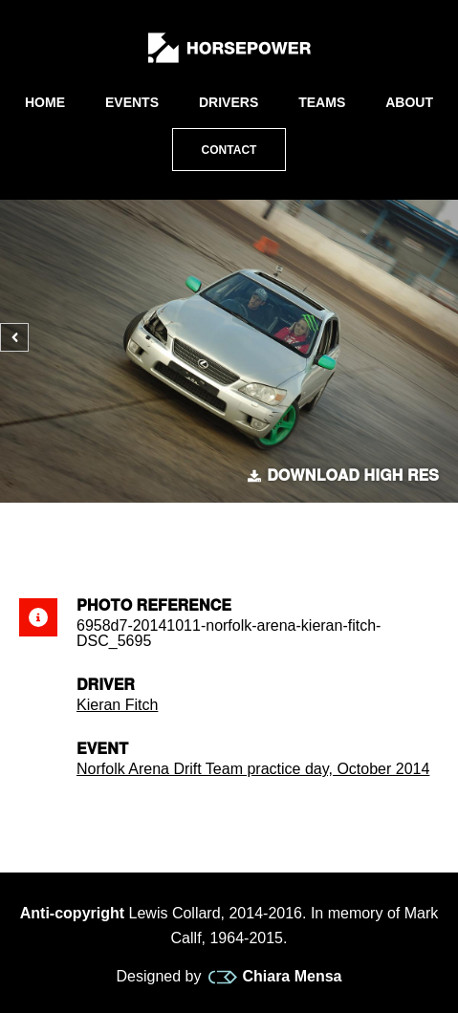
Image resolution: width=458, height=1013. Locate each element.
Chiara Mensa (274, 976)
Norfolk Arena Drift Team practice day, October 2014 (252, 769)
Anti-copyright (72, 913)
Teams (321, 102)
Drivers (228, 102)
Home (45, 102)
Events (132, 102)
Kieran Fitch (117, 705)
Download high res (343, 476)
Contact (229, 150)
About (409, 102)
